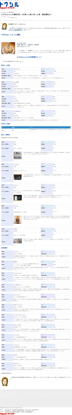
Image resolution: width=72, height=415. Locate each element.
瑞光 (13, 130)
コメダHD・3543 (21, 43)
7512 (54, 82)
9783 (54, 164)
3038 (54, 228)
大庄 (14, 96)
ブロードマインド (17, 294)
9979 (54, 96)
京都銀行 (15, 261)
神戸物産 (15, 228)
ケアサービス (16, 251)
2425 (54, 251)
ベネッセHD (16, 164)
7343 (54, 294)
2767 (54, 324)
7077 (54, 304)
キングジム (16, 185)
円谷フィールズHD (17, 324)
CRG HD (15, 355)
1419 (54, 205)
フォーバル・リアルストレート (20, 314)
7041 (54, 355)
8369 (54, 261)
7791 (54, 344)
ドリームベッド (17, 344)
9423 (54, 314)
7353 (54, 363)
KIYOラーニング (17, 363)
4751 (54, 273)
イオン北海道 (16, 82)
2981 (54, 334)
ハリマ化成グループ (17, 111)
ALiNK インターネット (18, 304)
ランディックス (17, 334)
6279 (3, 130)
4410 (54, 111)
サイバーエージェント (18, 273)
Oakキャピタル (17, 69)
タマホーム (16, 205)
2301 (54, 142)
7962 (54, 185)
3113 (54, 69)
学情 (14, 142)
